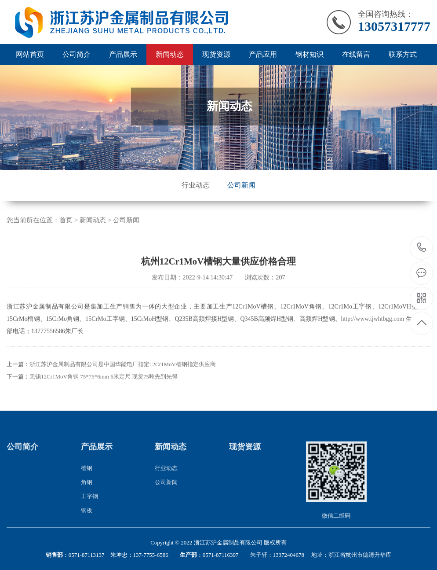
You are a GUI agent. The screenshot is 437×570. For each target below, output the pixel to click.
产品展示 (123, 54)
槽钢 (86, 479)
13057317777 (421, 247)
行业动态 (196, 185)
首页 (66, 220)
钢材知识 (309, 54)
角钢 (86, 493)
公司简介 (76, 54)
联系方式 (403, 54)
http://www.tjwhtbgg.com (372, 330)
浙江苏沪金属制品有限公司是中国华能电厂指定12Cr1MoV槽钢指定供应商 (122, 375)
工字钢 (89, 507)
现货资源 (216, 54)
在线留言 (356, 54)
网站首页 (30, 54)
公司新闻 (241, 185)
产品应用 (263, 54)
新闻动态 (170, 54)
